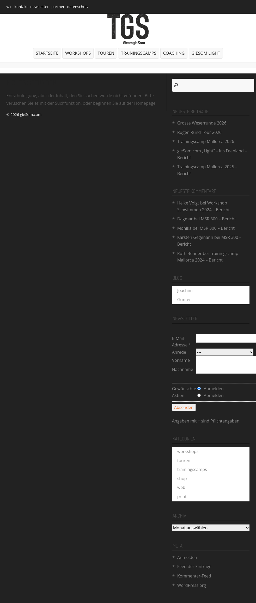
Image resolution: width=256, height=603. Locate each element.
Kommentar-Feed (194, 576)
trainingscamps (138, 53)
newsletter (39, 6)
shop (182, 478)
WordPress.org (191, 585)
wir (9, 6)
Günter (184, 299)
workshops (78, 53)
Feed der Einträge (194, 566)
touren (105, 53)
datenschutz (78, 6)
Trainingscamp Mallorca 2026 (205, 141)
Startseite (47, 53)
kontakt (21, 6)
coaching (174, 53)
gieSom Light (206, 53)
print (182, 496)
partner (58, 6)
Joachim (185, 290)
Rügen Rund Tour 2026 (199, 132)
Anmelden (187, 557)
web (181, 487)
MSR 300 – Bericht (218, 219)
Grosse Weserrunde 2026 (202, 123)
